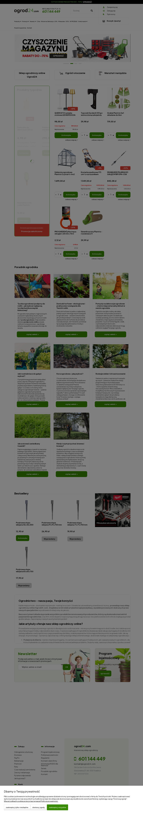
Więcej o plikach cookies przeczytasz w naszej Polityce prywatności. (31, 801)
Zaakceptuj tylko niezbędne (17, 807)
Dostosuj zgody (38, 807)
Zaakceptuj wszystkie (57, 807)
